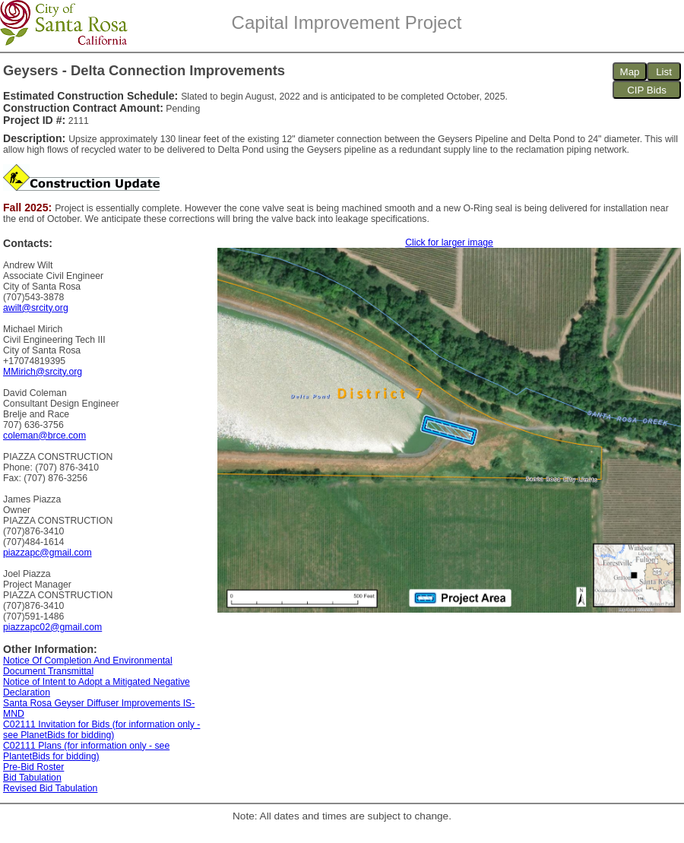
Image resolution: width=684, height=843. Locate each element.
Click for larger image (449, 242)
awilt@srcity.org (35, 308)
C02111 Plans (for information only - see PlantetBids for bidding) (86, 751)
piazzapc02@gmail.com (52, 627)
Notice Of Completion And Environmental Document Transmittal (88, 666)
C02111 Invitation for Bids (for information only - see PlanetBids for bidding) (101, 729)
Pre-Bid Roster (33, 767)
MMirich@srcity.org (42, 371)
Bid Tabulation (32, 777)
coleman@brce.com (44, 435)
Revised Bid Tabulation (50, 788)
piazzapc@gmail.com (47, 552)
